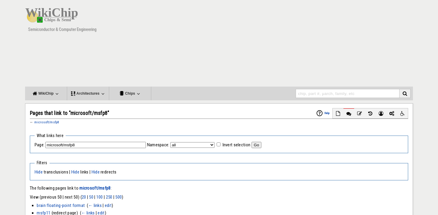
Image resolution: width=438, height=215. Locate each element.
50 (91, 197)
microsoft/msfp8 (46, 122)
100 (99, 197)
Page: (39, 145)
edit (108, 205)
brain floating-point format (61, 205)
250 (109, 197)
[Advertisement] (304, 45)
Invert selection (237, 145)
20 (84, 197)
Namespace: (158, 145)
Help (326, 113)
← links (95, 205)
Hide (39, 172)
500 (118, 197)
